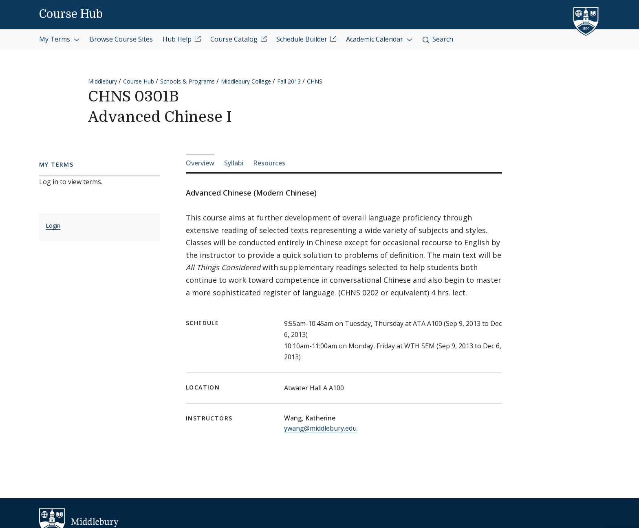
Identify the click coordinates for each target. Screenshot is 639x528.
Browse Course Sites (121, 39)
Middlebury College (246, 81)
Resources (269, 162)
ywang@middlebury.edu (320, 428)
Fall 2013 (289, 81)
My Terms (59, 39)
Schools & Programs (187, 81)
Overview (200, 162)
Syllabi (233, 162)
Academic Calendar (379, 39)
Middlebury (102, 81)
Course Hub (71, 14)
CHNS (314, 81)
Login (53, 225)
